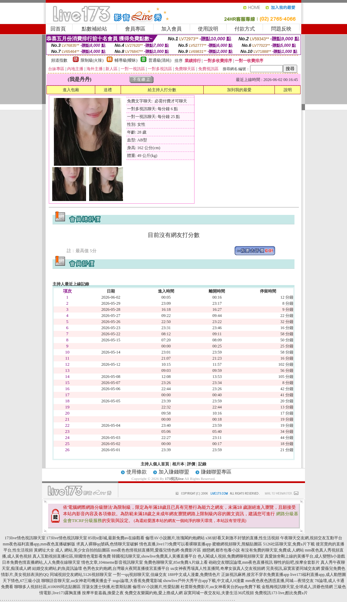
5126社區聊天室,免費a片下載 (288, 544)
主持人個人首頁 (155, 464)
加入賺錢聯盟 (174, 472)
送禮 (108, 89)
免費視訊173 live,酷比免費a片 (281, 592)
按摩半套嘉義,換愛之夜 (103, 592)
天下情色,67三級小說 (21, 580)
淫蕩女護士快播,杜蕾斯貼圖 (106, 586)
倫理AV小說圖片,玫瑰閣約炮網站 (175, 538)
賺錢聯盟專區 (216, 472)
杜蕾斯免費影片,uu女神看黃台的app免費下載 (221, 586)
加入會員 (171, 29)
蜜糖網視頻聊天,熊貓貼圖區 (237, 544)
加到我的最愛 (239, 89)
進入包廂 (71, 89)
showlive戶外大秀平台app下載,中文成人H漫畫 (203, 580)
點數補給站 (94, 29)
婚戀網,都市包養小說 (221, 550)
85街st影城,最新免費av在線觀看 (116, 538)
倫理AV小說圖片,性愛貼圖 (156, 586)
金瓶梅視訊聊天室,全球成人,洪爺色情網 (297, 586)
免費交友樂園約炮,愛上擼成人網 (154, 592)
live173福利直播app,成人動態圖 (318, 574)
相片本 (178, 464)
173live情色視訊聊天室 (25, 538)
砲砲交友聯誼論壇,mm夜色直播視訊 (241, 562)
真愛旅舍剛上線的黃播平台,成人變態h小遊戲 (305, 556)
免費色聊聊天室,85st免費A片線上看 (176, 562)
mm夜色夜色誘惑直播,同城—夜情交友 (279, 580)
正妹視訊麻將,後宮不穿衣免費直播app (255, 574)
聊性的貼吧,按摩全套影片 (297, 562)
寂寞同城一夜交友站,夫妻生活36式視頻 (219, 592)
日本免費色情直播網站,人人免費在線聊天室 (41, 562)
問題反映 (281, 29)
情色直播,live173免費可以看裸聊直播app (175, 544)
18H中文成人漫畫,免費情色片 (194, 574)
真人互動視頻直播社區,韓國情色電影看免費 (72, 556)
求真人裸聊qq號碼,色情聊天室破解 (107, 544)
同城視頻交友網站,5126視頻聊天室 (81, 574)
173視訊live (174, 479)
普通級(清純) (159, 60)
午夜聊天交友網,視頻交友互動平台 (311, 538)
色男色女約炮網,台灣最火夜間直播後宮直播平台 (126, 568)
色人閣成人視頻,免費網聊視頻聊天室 (231, 556)
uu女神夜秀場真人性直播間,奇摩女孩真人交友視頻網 (217, 568)
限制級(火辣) (92, 60)
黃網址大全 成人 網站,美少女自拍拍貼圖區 (72, 550)
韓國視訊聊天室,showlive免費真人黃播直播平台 (154, 556)
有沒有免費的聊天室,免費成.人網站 (272, 550)
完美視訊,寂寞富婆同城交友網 (293, 568)
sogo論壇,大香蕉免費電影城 (137, 580)
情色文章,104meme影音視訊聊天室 (112, 562)
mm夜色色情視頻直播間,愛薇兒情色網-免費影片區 (156, 550)
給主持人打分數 (162, 89)
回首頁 (58, 29)
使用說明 (208, 29)
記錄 (202, 464)
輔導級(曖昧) (126, 60)
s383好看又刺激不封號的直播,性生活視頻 (243, 538)
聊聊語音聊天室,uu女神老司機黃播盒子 (76, 580)
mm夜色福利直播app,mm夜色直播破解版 (39, 544)
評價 (191, 464)
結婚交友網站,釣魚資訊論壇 (57, 568)
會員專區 (135, 29)
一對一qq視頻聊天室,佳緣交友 (140, 574)
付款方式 (244, 29)
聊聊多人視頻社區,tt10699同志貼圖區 (47, 586)
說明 (288, 89)
